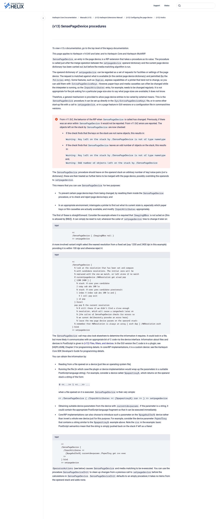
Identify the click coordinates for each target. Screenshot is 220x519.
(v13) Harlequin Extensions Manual (108, 17)
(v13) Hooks (161, 17)
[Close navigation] (43, 18)
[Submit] (179, 5)
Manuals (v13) (85, 17)
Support (156, 5)
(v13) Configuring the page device (139, 17)
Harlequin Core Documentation (64, 17)
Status (166, 5)
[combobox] (195, 5)
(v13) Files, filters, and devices (99, 343)
